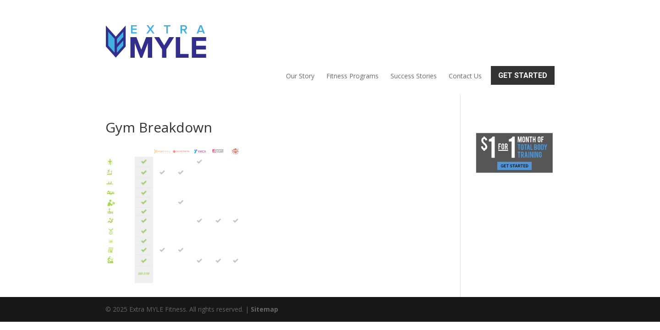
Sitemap (264, 270)
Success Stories (413, 35)
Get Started (522, 34)
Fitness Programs (352, 35)
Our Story (300, 35)
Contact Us (465, 35)
